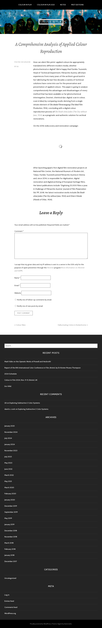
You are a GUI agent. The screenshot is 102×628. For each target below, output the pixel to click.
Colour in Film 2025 (46, 5)
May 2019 (8, 518)
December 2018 (10, 531)
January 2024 (9, 444)
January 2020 (9, 500)
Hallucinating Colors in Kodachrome (72, 325)
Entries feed (9, 601)
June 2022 (8, 469)
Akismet (50, 268)
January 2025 (9, 426)
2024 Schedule (10, 374)
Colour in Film (25, 5)
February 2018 (10, 549)
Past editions (77, 5)
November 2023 (10, 451)
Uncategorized (10, 578)
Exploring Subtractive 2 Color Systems (25, 403)
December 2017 (10, 561)
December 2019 (10, 506)
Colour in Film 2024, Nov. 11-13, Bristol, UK (20, 380)
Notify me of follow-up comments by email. (34, 300)
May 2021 (8, 481)
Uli (18, 66)
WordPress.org (10, 613)
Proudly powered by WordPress (40, 624)
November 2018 (10, 537)
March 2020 (9, 487)
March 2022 (9, 475)
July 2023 (8, 457)
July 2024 (8, 438)
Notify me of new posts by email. (30, 306)
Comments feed (10, 607)
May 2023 (8, 463)
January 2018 (9, 555)
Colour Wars (21, 325)
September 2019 (11, 512)
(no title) (7, 386)
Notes (63, 5)
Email (17, 285)
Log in (6, 595)
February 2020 (10, 494)
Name (17, 278)
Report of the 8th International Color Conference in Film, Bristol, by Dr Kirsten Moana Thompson (42, 368)
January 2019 (9, 524)
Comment (19, 231)
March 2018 (9, 543)
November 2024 (10, 432)
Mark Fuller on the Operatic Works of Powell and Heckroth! (27, 362)
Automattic (68, 624)
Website (17, 293)
